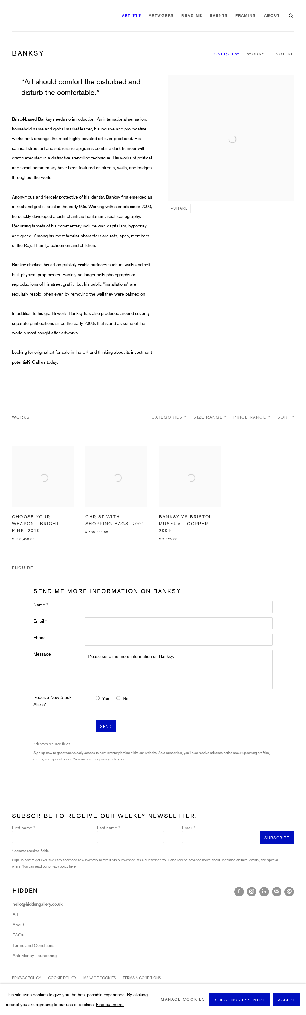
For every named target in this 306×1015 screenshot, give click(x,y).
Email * (40, 621)
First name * (23, 827)
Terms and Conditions (33, 945)
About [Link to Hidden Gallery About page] (272, 15)
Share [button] (180, 208)
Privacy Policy (26, 977)
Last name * (108, 827)
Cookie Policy (62, 977)
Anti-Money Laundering (35, 955)
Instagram (251, 891)
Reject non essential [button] (240, 999)
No (125, 698)
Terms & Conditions (142, 977)
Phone (39, 637)
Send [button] (105, 726)
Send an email (289, 891)
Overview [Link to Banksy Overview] (227, 53)
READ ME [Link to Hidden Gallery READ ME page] (191, 15)
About (18, 924)
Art (15, 914)
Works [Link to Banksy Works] (256, 53)
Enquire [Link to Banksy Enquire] (283, 53)
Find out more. (110, 1004)
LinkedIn (264, 891)
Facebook (239, 891)
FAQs (18, 934)
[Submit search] (291, 15)
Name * (40, 604)
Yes (105, 698)
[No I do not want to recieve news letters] (118, 698)
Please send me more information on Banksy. (179, 669)
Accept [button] (287, 999)
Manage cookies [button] (99, 977)
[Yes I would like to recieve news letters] (98, 698)
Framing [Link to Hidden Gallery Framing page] (246, 15)
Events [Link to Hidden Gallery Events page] (219, 15)
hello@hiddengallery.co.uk (38, 904)
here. (123, 758)
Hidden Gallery (45, 15)
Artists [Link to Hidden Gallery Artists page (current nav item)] (131, 15)
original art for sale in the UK (61, 352)
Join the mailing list (276, 891)
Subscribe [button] (277, 837)
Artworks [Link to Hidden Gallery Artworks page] (161, 15)
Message (42, 653)
